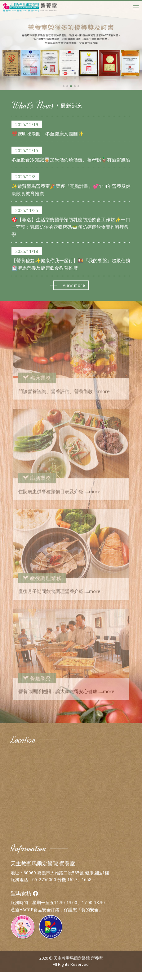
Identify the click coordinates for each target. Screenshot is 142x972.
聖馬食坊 (24, 893)
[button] (63, 86)
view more (69, 285)
